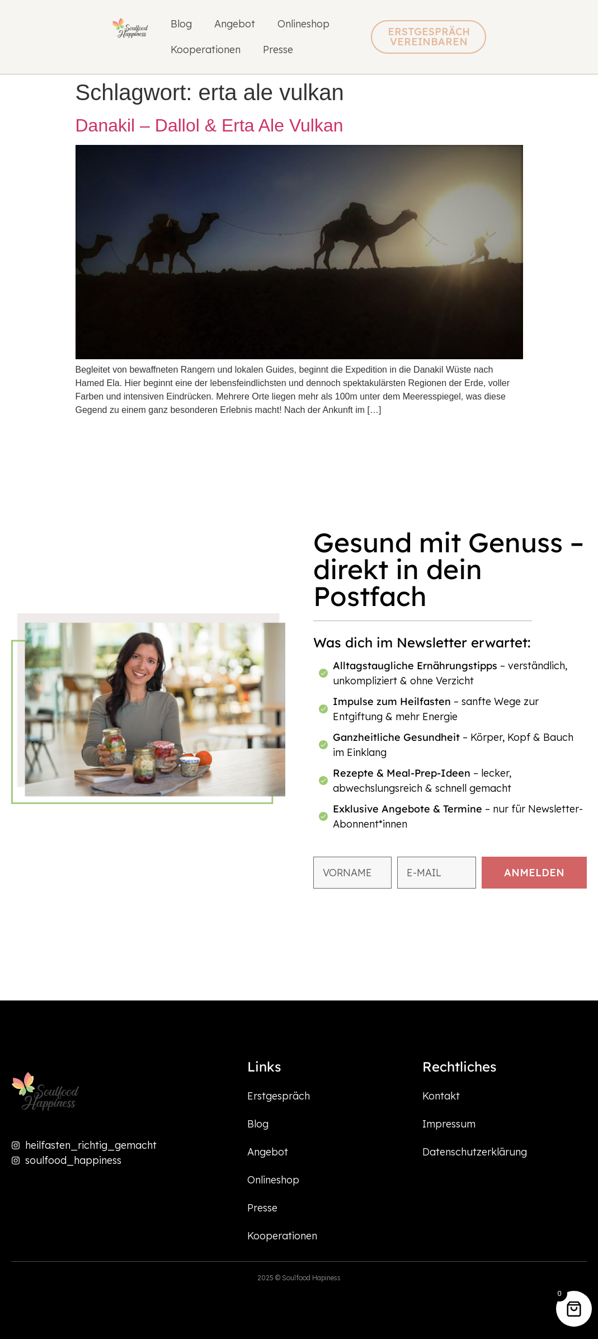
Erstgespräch (278, 1095)
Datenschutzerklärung (474, 1151)
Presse (278, 49)
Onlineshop (303, 23)
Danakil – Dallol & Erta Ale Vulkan (209, 125)
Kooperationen (206, 49)
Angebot (234, 23)
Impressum (448, 1123)
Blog (181, 23)
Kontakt (441, 1095)
